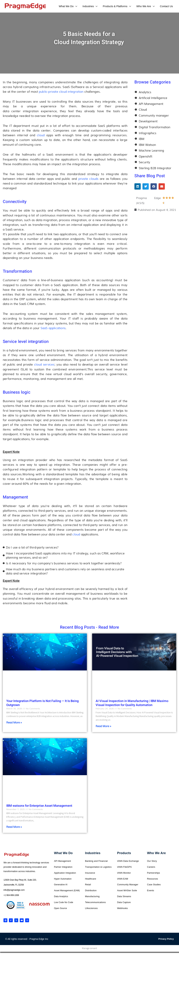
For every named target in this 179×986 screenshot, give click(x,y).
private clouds (88, 178)
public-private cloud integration (61, 91)
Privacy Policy (166, 939)
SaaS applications (53, 328)
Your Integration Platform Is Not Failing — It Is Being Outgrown (42, 703)
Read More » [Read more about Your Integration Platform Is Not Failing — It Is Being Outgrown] (14, 722)
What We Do (63, 853)
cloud (41, 135)
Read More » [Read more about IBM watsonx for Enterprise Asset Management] (14, 826)
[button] (137, 187)
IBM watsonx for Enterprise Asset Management (39, 805)
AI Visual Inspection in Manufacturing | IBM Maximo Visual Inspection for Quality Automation (132, 703)
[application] (75, 6)
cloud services (44, 364)
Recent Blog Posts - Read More (89, 627)
